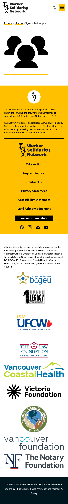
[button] (62, 7)
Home (8, 23)
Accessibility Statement (34, 199)
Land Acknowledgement (34, 208)
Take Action (34, 164)
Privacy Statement (34, 191)
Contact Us (34, 182)
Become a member (34, 218)
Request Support (34, 173)
